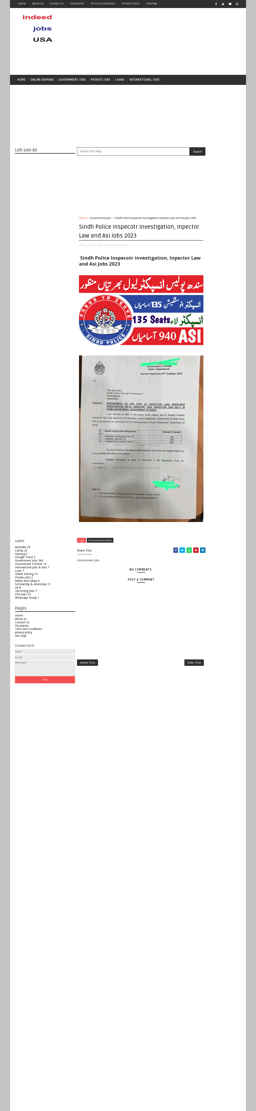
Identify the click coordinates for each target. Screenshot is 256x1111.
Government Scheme (30, 566)
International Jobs (144, 81)
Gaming (21, 556)
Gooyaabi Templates (85, 1105)
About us (37, 3)
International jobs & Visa (32, 570)
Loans (120, 81)
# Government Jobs (100, 505)
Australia (22, 549)
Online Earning (42, 81)
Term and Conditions (28, 632)
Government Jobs (29, 563)
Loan (19, 573)
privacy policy (23, 635)
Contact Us (22, 625)
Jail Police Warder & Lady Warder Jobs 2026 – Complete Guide (218, 750)
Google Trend (25, 560)
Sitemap (151, 3)
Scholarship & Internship (32, 587)
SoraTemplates (40, 1105)
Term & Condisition (103, 3)
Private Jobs (100, 81)
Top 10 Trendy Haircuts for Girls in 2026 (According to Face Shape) (220, 675)
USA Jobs (23, 597)
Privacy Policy (131, 3)
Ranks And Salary (27, 583)
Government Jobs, (117, 260)
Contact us (57, 3)
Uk (18, 590)
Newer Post (87, 628)
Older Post (168, 628)
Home (22, 3)
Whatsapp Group (27, 600)
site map (20, 638)
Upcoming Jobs (26, 593)
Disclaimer (77, 3)
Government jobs (72, 81)
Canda (21, 553)
